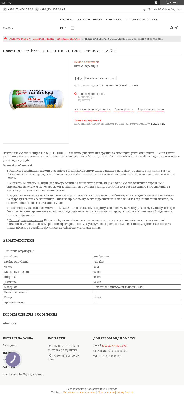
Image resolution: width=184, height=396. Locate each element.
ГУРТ (63, 28)
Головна (67, 19)
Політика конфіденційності (115, 392)
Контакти (114, 19)
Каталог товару (89, 19)
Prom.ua (112, 389)
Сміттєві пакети (43, 38)
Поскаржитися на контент (79, 392)
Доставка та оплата (141, 19)
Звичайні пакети (68, 38)
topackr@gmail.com (114, 345)
